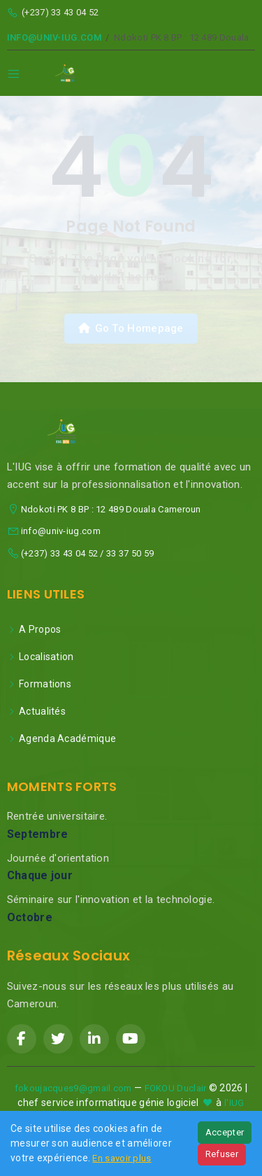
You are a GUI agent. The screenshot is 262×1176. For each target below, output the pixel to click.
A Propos (34, 629)
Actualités (36, 711)
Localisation (40, 656)
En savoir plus (121, 1158)
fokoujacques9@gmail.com (73, 1088)
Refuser (221, 1154)
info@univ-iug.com (54, 37)
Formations (39, 684)
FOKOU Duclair (176, 1088)
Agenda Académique (61, 738)
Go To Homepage (131, 328)
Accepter (224, 1132)
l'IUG (234, 1103)
